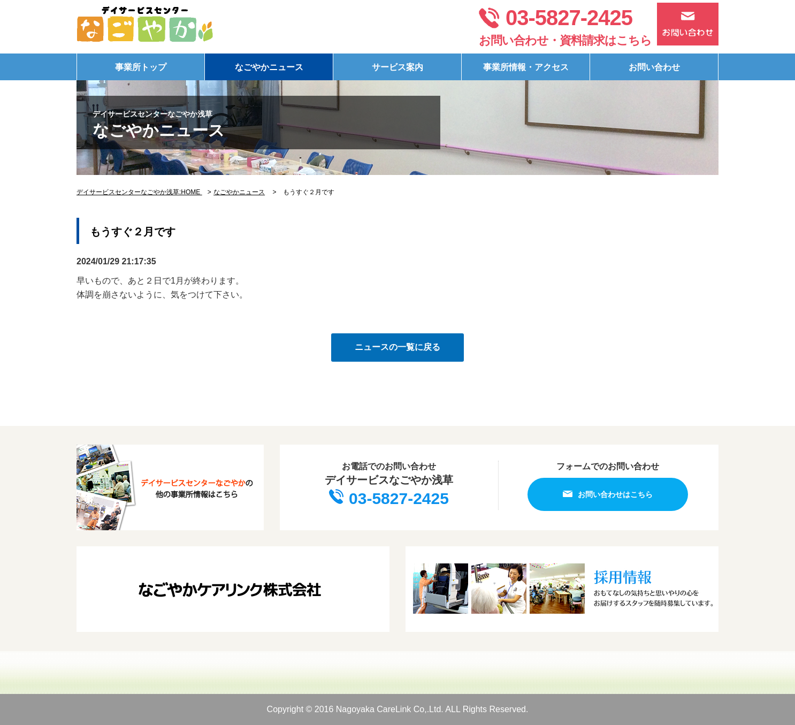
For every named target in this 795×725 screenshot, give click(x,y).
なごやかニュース (269, 67)
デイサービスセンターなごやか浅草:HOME (139, 192)
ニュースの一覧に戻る (397, 347)
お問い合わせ (654, 67)
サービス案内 (397, 67)
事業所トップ (140, 67)
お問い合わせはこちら (608, 494)
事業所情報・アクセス (526, 67)
